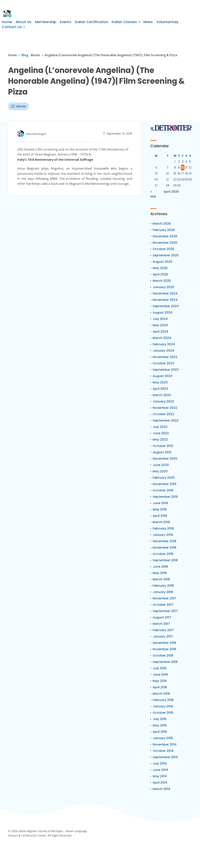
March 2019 (161, 522)
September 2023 (166, 369)
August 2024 (162, 312)
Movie (35, 55)
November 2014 (165, 744)
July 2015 (160, 719)
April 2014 (160, 782)
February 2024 (164, 344)
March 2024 (162, 338)
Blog (25, 55)
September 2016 (165, 662)
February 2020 (164, 477)
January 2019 (163, 535)
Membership (45, 22)
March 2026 (162, 223)
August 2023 (162, 376)
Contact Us (12, 27)
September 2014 (165, 757)
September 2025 (166, 255)
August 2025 (162, 261)
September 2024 (166, 306)
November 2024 (165, 300)
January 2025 (163, 287)
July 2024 (160, 319)
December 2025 (165, 236)
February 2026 (164, 230)
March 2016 (161, 693)
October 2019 (163, 490)
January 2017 (163, 636)
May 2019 (160, 509)
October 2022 (163, 414)
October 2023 (163, 363)
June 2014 (160, 770)
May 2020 (160, 471)
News (148, 22)
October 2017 (163, 604)
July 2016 (160, 668)
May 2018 (160, 573)
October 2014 (163, 751)
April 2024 (160, 331)
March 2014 (161, 789)
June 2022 (161, 433)
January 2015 (163, 738)
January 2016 (163, 706)
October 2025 (163, 249)
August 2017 (162, 617)
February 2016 (163, 700)
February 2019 (163, 528)
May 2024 (160, 325)
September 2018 (165, 560)
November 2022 (165, 408)
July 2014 (160, 763)
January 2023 (163, 401)
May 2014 (160, 776)
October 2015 (163, 712)
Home (7, 22)
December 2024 (165, 293)
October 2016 (163, 655)
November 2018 (164, 547)
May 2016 (160, 681)
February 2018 (163, 585)
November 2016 (164, 649)
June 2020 (161, 465)
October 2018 (163, 554)
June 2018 (160, 566)
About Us (23, 22)
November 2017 (164, 598)
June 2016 (160, 674)
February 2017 (163, 630)
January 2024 (163, 350)
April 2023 (160, 389)
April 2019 (160, 516)
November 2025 (165, 242)
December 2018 (164, 541)
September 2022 (166, 420)
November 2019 (164, 484)
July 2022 (160, 427)
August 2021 (162, 452)
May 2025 (160, 268)
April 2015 (160, 732)
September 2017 (165, 611)
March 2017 (161, 624)
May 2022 (160, 439)
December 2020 (165, 458)
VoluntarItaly (167, 22)
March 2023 (162, 395)
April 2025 (160, 274)
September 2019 (165, 496)
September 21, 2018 (119, 134)
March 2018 (161, 579)
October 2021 (163, 446)
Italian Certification (91, 22)
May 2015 (160, 725)
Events (65, 22)
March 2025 (162, 281)
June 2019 (160, 503)
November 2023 (165, 357)
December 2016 (164, 643)
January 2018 (163, 592)
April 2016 (160, 687)
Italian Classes (124, 22)
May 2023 (160, 382)
